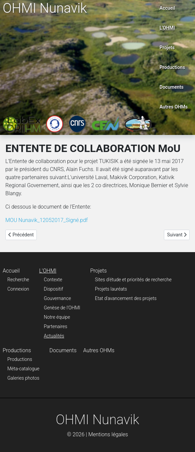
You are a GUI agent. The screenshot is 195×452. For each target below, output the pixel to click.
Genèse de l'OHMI (62, 307)
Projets (167, 47)
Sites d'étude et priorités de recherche (133, 279)
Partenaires (55, 326)
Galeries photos (23, 378)
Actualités (54, 335)
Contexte (53, 279)
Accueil (167, 8)
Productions (172, 67)
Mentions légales (108, 434)
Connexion (18, 289)
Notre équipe (57, 317)
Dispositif (53, 289)
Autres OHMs (174, 106)
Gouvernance (57, 298)
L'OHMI (167, 27)
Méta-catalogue (23, 368)
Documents (172, 87)
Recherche (18, 279)
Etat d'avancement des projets (126, 298)
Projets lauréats (111, 289)
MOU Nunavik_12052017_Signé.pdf (46, 220)
